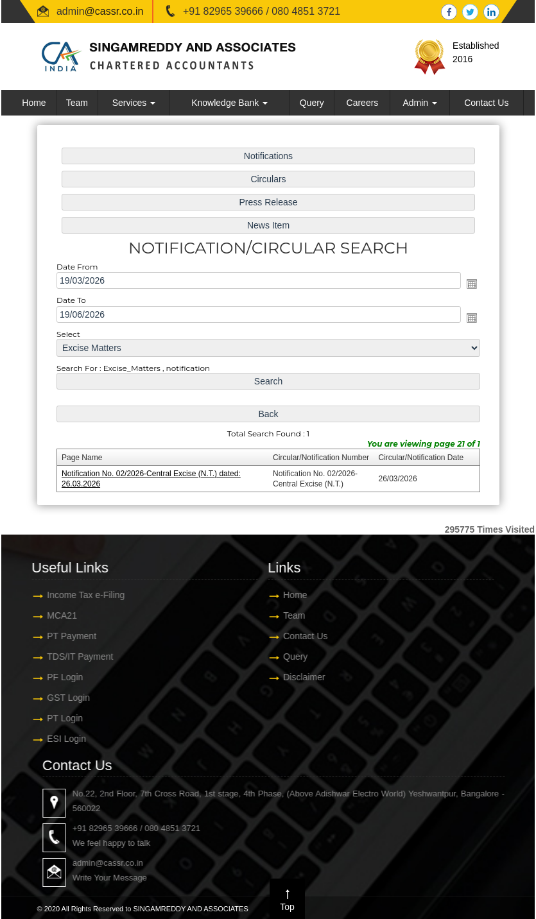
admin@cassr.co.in (470, 863)
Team (77, 103)
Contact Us (486, 103)
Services (134, 103)
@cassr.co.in (114, 11)
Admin (419, 103)
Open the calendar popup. (465, 284)
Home (34, 103)
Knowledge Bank (229, 103)
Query (312, 103)
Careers (363, 103)
